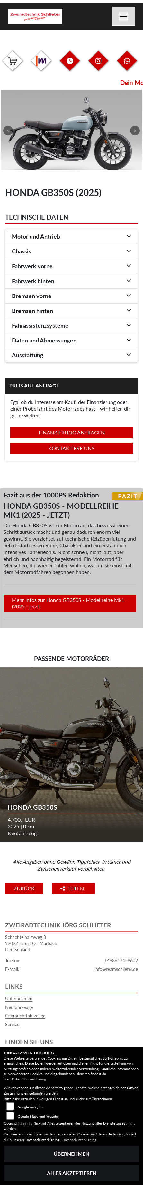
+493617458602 (121, 960)
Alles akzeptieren (71, 1173)
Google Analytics (31, 1107)
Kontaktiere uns (71, 448)
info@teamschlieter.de (116, 969)
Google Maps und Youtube (38, 1116)
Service (12, 1024)
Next (135, 130)
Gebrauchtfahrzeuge (25, 1015)
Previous (8, 130)
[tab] (71, 236)
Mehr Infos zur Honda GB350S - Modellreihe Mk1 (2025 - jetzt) (68, 603)
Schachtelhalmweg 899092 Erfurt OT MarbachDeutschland (31, 943)
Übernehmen (71, 1154)
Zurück (24, 888)
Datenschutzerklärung (29, 1079)
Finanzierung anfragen (72, 432)
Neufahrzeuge (19, 1007)
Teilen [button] (72, 888)
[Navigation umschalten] (123, 16)
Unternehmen (18, 998)
